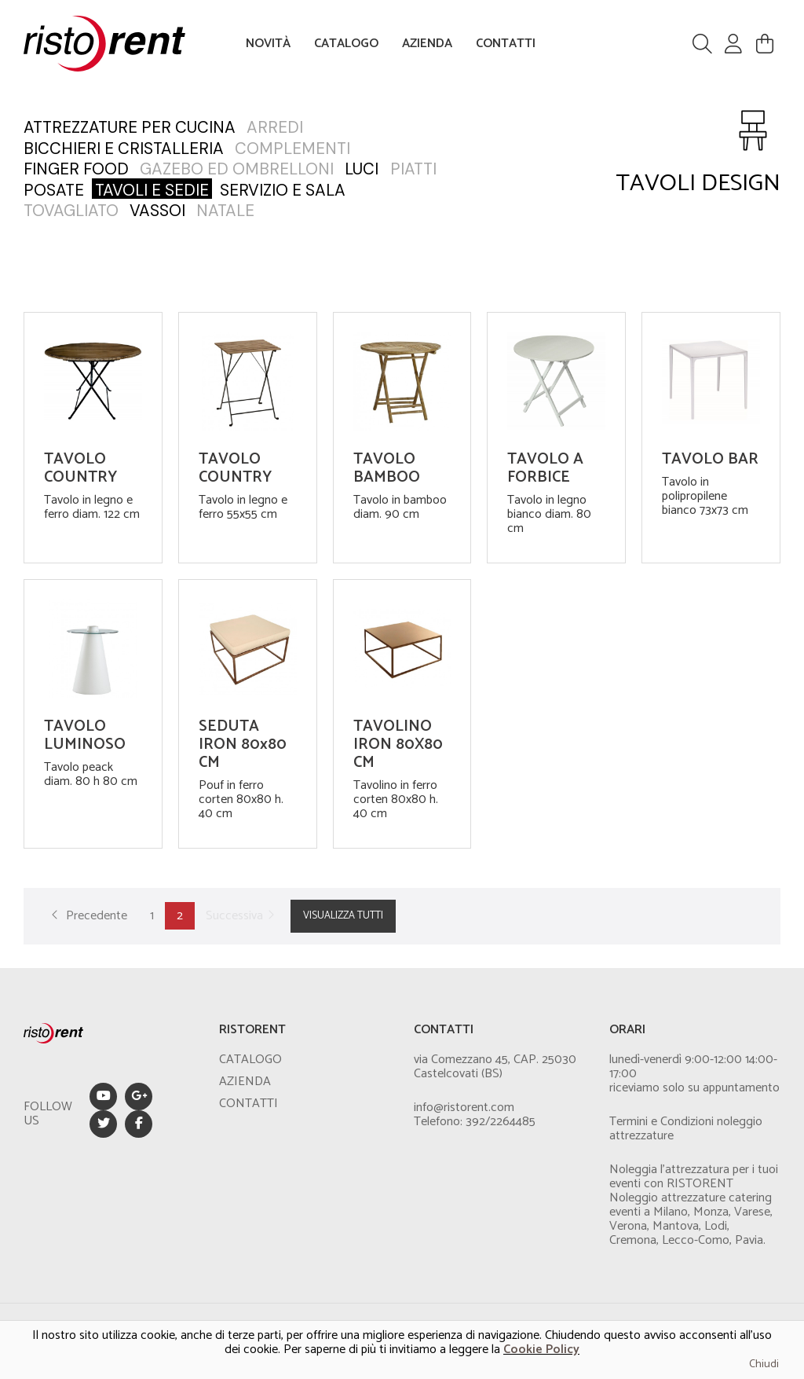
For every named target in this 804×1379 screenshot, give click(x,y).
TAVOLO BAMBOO (386, 468)
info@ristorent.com (464, 1107)
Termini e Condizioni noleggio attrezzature (685, 1128)
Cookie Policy (541, 1349)
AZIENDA (427, 43)
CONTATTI (505, 43)
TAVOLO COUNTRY (80, 468)
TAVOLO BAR (710, 459)
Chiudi (764, 1364)
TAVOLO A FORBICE (545, 468)
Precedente (87, 915)
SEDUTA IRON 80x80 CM (243, 744)
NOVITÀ (268, 43)
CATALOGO (346, 43)
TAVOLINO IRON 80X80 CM (398, 744)
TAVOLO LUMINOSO (85, 735)
